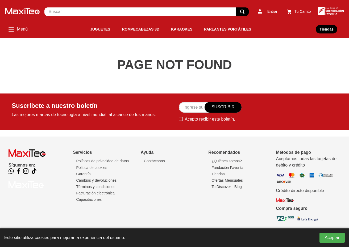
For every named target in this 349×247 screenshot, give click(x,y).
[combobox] (146, 11)
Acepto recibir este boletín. (210, 119)
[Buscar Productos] (242, 11)
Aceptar (332, 237)
